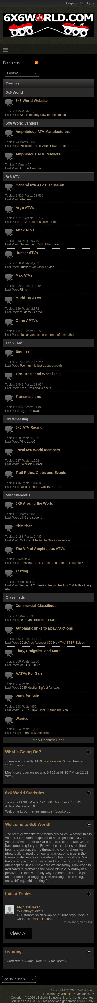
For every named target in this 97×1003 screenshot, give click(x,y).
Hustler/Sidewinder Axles (37, 267)
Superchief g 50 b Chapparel (39, 244)
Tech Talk (14, 343)
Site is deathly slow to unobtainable (44, 115)
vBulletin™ (68, 994)
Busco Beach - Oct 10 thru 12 (40, 487)
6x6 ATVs (13, 177)
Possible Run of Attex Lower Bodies (44, 146)
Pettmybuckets (32, 911)
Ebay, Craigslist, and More (38, 651)
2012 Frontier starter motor (38, 222)
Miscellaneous (18, 495)
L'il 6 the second (31, 518)
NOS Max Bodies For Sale (38, 620)
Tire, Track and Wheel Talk (38, 374)
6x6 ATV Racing (29, 427)
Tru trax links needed (34, 733)
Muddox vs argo (31, 312)
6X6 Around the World (34, 503)
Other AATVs (27, 320)
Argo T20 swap (30, 411)
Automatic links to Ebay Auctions (44, 628)
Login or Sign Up (80, 3)
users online (52, 761)
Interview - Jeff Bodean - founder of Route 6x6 (51, 563)
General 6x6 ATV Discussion (40, 185)
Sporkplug (62, 811)
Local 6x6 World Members (38, 450)
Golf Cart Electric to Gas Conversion (45, 540)
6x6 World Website (32, 101)
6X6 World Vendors (22, 123)
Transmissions (28, 396)
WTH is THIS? (30, 665)
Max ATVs (24, 275)
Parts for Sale (27, 696)
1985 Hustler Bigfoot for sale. (40, 688)
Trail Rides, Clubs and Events (41, 472)
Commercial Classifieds (36, 606)
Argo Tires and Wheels (35, 388)
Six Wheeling (17, 419)
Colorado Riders (31, 464)
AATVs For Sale (29, 673)
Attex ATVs (25, 230)
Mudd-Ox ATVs (28, 298)
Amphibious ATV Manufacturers (43, 131)
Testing (22, 571)
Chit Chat (24, 526)
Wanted (22, 719)
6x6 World (14, 92)
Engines (22, 351)
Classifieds (15, 597)
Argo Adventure (30, 168)
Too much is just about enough (41, 365)
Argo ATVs (25, 208)
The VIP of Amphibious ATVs (40, 549)
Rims (23, 289)
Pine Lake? (27, 441)
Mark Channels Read (48, 740)
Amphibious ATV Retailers (38, 154)
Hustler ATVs (27, 253)
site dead (26, 199)
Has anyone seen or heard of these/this (47, 335)
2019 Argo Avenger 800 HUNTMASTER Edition (52, 642)
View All (19, 933)
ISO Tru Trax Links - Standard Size (44, 710)
